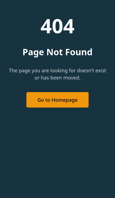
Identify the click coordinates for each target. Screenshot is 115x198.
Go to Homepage (57, 100)
